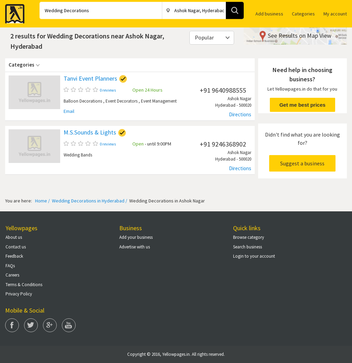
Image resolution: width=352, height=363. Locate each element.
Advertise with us (134, 247)
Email (69, 111)
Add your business (136, 237)
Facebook (12, 325)
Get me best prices (302, 105)
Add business (269, 14)
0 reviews (108, 90)
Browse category (248, 237)
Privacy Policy (19, 294)
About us (14, 237)
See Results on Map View (299, 35)
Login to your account (254, 256)
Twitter (31, 325)
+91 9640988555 (223, 90)
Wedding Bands (78, 155)
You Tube (69, 325)
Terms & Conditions (24, 285)
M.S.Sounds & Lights (90, 132)
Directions (240, 114)
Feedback (14, 256)
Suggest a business (302, 163)
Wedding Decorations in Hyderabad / (89, 201)
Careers (12, 275)
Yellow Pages (12, 11)
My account (335, 14)
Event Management (159, 101)
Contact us (16, 247)
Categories (303, 14)
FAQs (10, 266)
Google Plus (50, 325)
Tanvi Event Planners (90, 78)
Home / (42, 201)
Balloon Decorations (83, 101)
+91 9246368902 (223, 144)
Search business (247, 247)
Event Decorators (122, 101)
